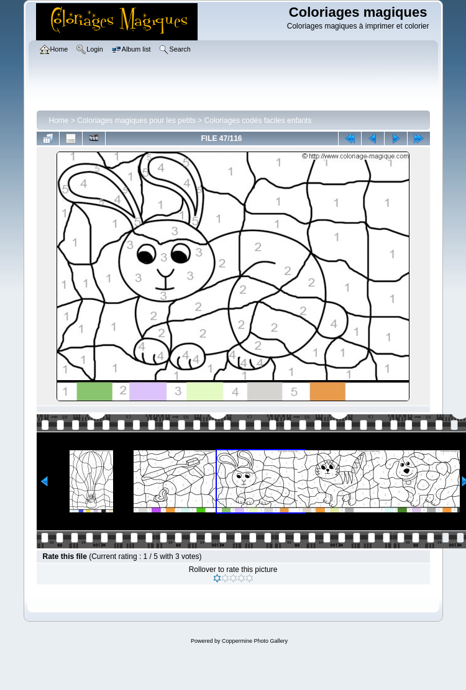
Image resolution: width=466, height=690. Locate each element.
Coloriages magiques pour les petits (136, 120)
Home (59, 120)
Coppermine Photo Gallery (255, 641)
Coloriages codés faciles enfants (258, 120)
